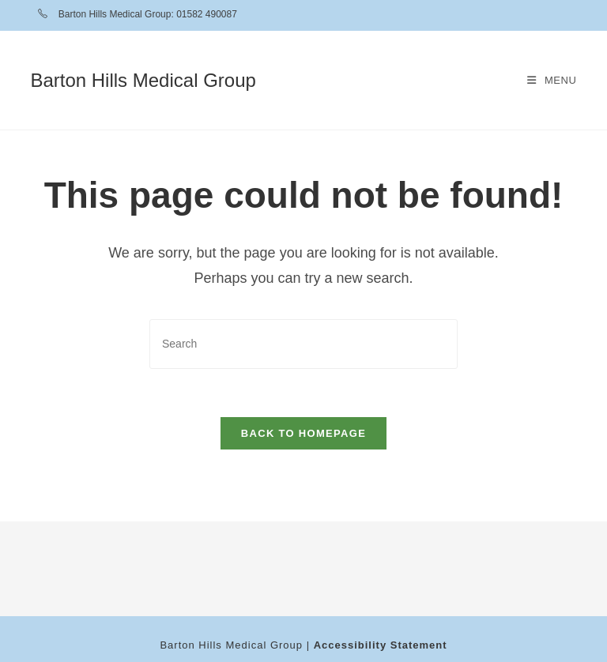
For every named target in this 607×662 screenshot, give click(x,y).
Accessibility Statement (380, 645)
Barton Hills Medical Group (142, 80)
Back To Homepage (303, 433)
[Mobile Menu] (552, 80)
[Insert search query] (303, 344)
